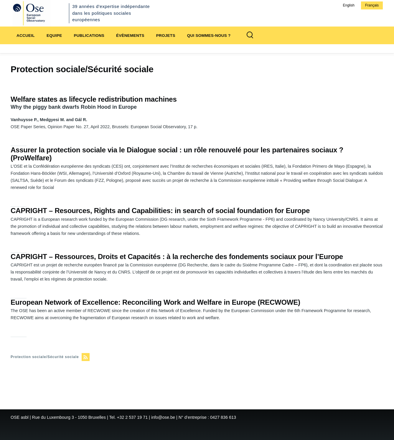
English (348, 5)
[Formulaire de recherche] (250, 35)
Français (372, 5)
